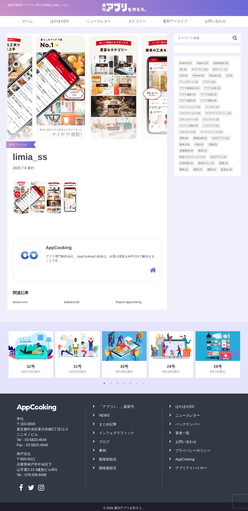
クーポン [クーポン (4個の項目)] (212, 107)
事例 (102, 450)
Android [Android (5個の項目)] (186, 63)
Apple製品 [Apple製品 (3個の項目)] (221, 63)
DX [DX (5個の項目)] (183, 69)
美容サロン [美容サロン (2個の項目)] (206, 163)
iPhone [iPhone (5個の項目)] (198, 75)
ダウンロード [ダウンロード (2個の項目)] (189, 119)
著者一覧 (182, 433)
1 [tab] (104, 383)
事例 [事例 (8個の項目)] (184, 138)
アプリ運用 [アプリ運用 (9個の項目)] (188, 100)
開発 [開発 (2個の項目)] (211, 169)
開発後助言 (108, 468)
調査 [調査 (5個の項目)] (223, 163)
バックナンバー (187, 424)
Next (236, 354)
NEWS (104, 415)
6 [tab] (137, 383)
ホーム (27, 21)
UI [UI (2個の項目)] (229, 75)
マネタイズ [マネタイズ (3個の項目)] (188, 132)
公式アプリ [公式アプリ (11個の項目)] (220, 138)
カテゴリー (137, 21)
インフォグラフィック (116, 433)
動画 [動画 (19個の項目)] (185, 144)
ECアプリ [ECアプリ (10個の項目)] (200, 69)
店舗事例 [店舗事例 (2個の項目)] (186, 150)
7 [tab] (144, 383)
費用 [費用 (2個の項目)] (184, 169)
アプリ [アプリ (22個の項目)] (209, 82)
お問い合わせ (215, 21)
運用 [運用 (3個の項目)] (198, 169)
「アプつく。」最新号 (116, 406)
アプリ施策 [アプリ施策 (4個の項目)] (188, 94)
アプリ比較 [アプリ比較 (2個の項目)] (209, 94)
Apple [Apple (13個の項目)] (202, 63)
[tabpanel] (31, 354)
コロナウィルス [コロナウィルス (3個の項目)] (190, 113)
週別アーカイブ (175, 21)
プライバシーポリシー (192, 450)
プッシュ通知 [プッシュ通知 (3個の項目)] (189, 125)
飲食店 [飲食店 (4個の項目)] (226, 169)
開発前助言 (108, 459)
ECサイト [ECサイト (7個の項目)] (220, 69)
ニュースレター (98, 21)
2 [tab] (111, 383)
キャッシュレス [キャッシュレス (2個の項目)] (190, 107)
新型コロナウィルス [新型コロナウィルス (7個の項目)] (192, 157)
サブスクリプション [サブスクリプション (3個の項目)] (218, 113)
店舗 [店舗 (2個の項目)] (213, 144)
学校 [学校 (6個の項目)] (199, 144)
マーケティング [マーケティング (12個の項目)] (212, 132)
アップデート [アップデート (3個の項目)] (189, 82)
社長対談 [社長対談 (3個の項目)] (186, 163)
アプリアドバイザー (191, 468)
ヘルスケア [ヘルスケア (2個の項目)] (211, 125)
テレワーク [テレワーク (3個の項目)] (211, 119)
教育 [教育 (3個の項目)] (202, 150)
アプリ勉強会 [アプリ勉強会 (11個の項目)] (189, 88)
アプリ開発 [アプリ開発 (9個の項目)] (209, 100)
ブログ (104, 442)
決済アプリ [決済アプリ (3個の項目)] (218, 157)
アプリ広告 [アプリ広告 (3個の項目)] (212, 88)
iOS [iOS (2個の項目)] (183, 75)
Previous (11, 354)
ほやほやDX (59, 21)
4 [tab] (124, 383)
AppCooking (184, 459)
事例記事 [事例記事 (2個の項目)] (200, 138)
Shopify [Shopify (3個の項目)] (215, 75)
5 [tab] (130, 383)
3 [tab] (117, 383)
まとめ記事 (108, 424)
